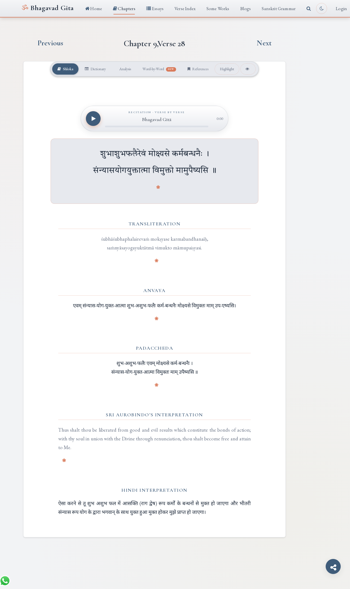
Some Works (217, 8)
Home (93, 8)
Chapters (124, 8)
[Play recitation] (93, 118)
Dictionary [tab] (94, 69)
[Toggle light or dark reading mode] (321, 8)
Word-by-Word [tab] (159, 69)
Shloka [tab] (64, 69)
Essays (155, 8)
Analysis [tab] (124, 69)
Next (264, 43)
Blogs (245, 8)
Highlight (228, 69)
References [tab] (198, 69)
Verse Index (185, 8)
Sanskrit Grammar (279, 8)
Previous (50, 43)
